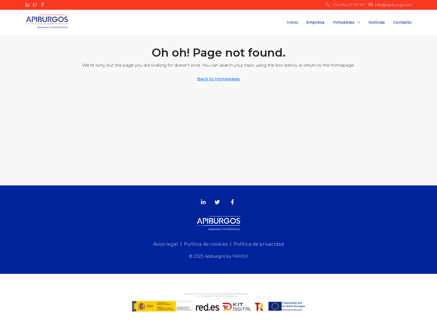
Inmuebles (344, 22)
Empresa (315, 22)
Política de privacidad (259, 244)
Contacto (402, 22)
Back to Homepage (218, 78)
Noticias (376, 22)
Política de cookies (206, 244)
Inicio (292, 22)
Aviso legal (165, 244)
